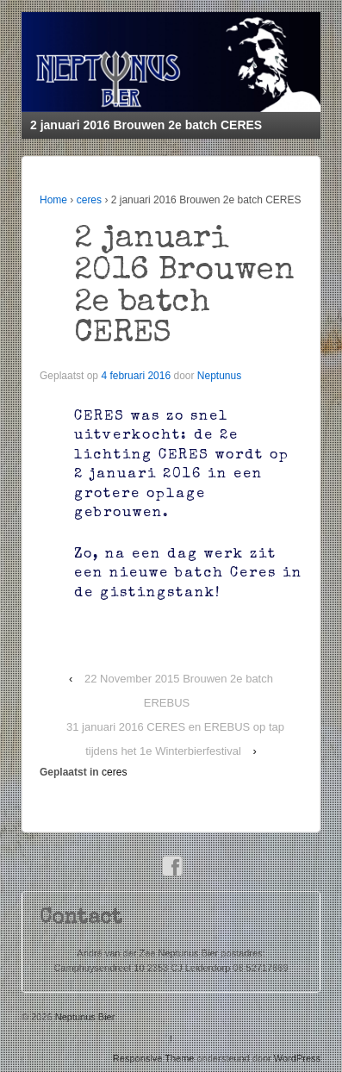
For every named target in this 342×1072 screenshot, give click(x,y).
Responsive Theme (154, 1058)
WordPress (297, 1058)
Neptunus (219, 376)
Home (53, 200)
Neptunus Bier (84, 1017)
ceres (89, 200)
